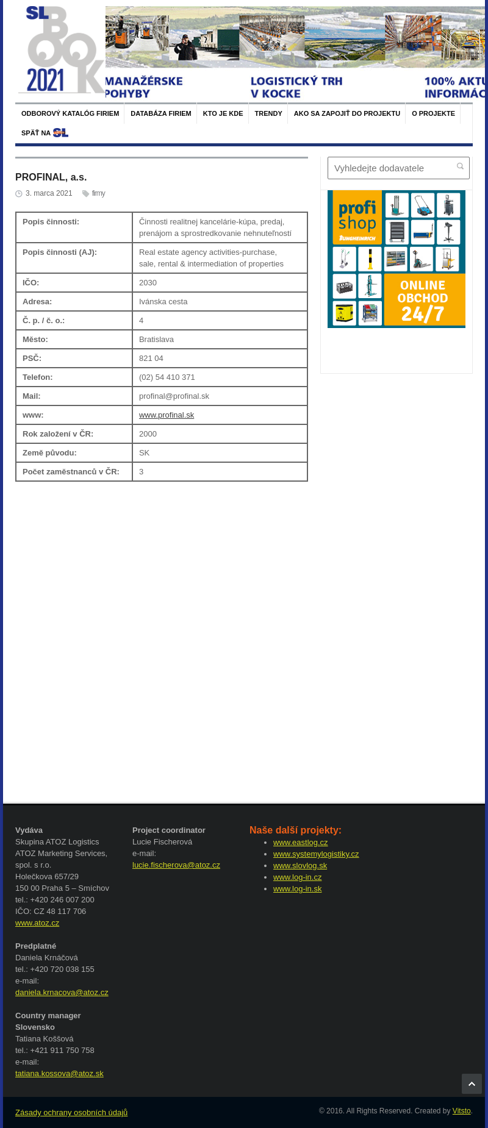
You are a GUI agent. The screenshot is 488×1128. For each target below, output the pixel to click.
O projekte (433, 113)
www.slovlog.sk (300, 865)
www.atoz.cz (37, 922)
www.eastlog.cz (300, 842)
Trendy (268, 113)
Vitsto (462, 1111)
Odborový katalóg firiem (70, 113)
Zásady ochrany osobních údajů (71, 1112)
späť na (36, 133)
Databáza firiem (161, 113)
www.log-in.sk (297, 888)
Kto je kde (223, 113)
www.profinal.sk (166, 414)
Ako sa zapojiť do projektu (347, 113)
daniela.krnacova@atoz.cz (62, 992)
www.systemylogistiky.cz (316, 853)
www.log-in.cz (297, 877)
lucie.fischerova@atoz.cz (176, 864)
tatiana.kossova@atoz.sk (59, 1073)
